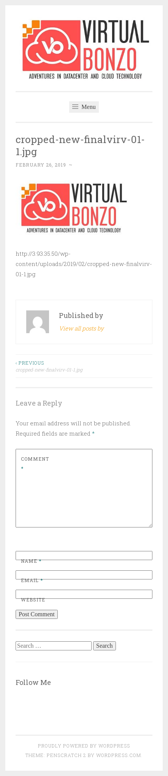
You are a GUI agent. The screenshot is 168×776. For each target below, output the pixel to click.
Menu (83, 107)
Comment (35, 464)
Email (32, 580)
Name (31, 561)
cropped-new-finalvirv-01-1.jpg (50, 366)
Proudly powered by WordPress (84, 746)
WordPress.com (118, 755)
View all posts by (81, 328)
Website (33, 600)
